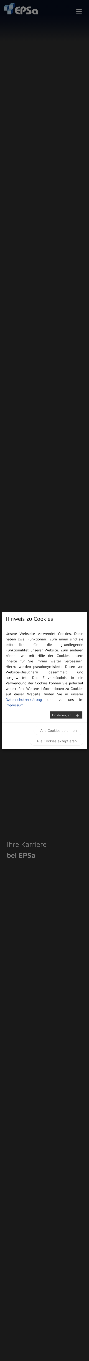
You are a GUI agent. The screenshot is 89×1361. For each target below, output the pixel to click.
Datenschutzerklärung (24, 699)
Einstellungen (61, 715)
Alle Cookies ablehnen (58, 730)
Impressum (14, 705)
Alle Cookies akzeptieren (56, 741)
